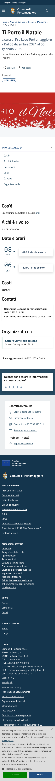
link (37, 212)
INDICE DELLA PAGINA (27, 147)
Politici (5, 514)
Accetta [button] (15, 774)
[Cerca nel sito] (47, 10)
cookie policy (7, 740)
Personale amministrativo (14, 509)
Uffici (4, 519)
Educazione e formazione (14, 566)
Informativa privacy (11, 687)
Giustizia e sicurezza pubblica (16, 569)
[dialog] (27, 753)
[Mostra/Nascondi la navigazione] (3, 10)
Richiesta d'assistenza (13, 696)
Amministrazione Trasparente (16, 523)
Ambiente (6, 548)
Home (4, 21)
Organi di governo (11, 504)
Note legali (7, 682)
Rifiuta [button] (40, 774)
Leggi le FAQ (8, 677)
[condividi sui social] (9, 67)
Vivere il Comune (17, 21)
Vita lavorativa (9, 587)
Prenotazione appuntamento (16, 692)
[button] (27, 768)
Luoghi (5, 633)
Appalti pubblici (9, 555)
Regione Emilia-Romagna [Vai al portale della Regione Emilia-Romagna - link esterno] (15, 2)
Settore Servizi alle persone (21, 341)
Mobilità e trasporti (11, 577)
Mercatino (41, 21)
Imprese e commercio (12, 573)
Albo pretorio (8, 710)
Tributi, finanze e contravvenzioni (18, 584)
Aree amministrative (12, 490)
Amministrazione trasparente (16, 715)
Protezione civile (10, 533)
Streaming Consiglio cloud (15, 720)
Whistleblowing (9, 706)
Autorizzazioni (9, 559)
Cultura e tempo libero (13, 562)
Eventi (31, 21)
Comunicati (7, 607)
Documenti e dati (10, 495)
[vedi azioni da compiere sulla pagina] (23, 67)
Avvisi (5, 612)
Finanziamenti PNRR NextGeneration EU (22, 528)
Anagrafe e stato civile (13, 552)
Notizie (5, 603)
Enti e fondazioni (10, 500)
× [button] (52, 730)
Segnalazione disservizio (14, 701)
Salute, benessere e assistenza (17, 580)
